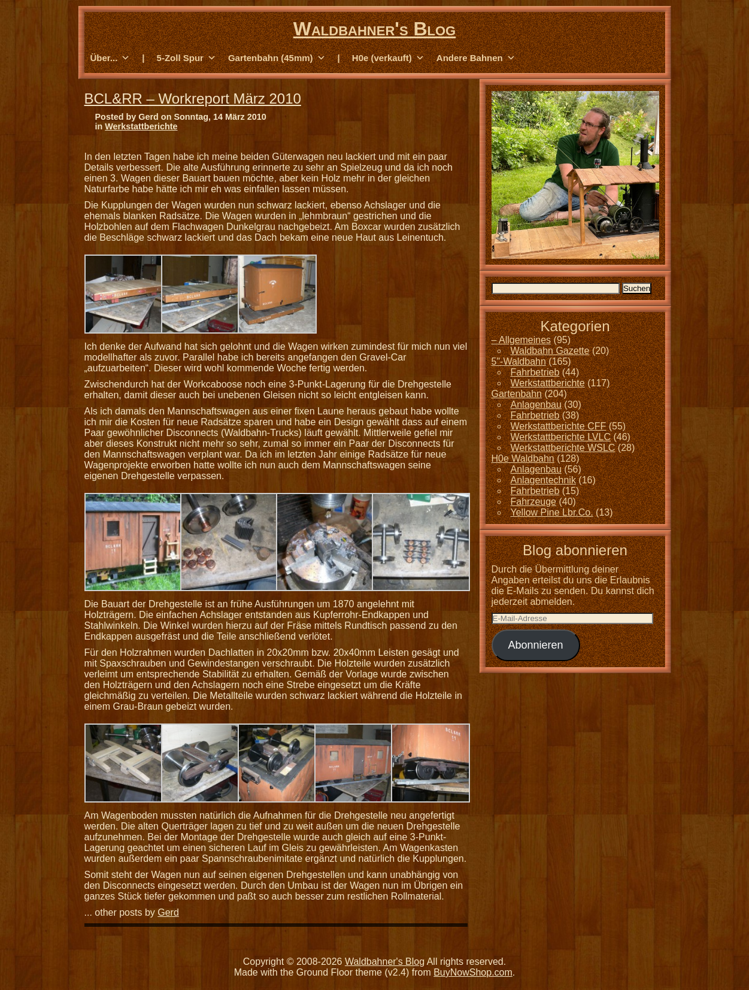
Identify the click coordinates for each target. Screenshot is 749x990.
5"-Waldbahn (519, 361)
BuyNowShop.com (473, 972)
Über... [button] (110, 58)
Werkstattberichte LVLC (561, 437)
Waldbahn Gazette (550, 351)
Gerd (168, 912)
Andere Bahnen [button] (475, 58)
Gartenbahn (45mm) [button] (277, 58)
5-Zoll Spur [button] (186, 58)
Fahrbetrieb (535, 372)
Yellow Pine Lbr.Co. (552, 512)
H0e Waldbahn (523, 458)
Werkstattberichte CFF (559, 426)
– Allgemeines (521, 340)
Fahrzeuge (534, 501)
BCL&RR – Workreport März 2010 (192, 98)
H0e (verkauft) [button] (388, 58)
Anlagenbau (536, 404)
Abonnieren (535, 645)
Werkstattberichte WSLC (563, 448)
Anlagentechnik (543, 480)
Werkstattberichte (141, 126)
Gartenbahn (517, 394)
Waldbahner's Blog (374, 29)
